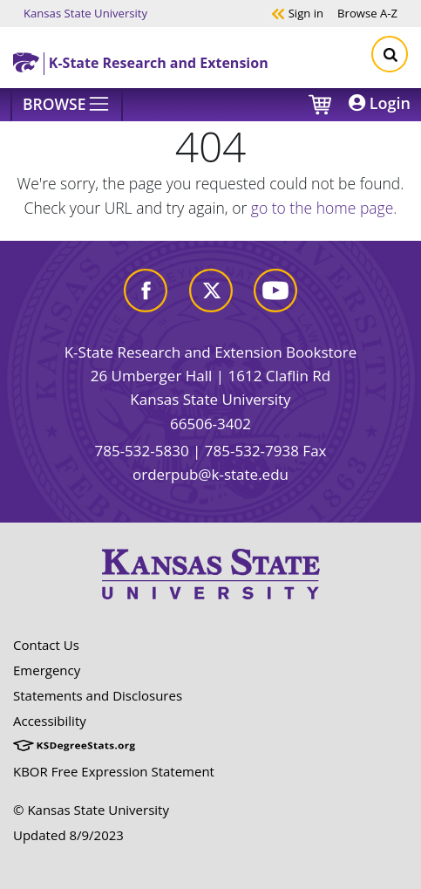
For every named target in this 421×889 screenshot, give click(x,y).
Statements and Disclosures (97, 695)
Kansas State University (85, 12)
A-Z (367, 12)
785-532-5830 (141, 451)
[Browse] (66, 104)
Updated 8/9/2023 (68, 835)
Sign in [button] (297, 12)
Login (380, 102)
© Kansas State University (91, 809)
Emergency (46, 670)
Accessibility (49, 720)
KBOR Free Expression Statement (113, 771)
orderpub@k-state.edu (210, 474)
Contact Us (46, 644)
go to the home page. (324, 207)
